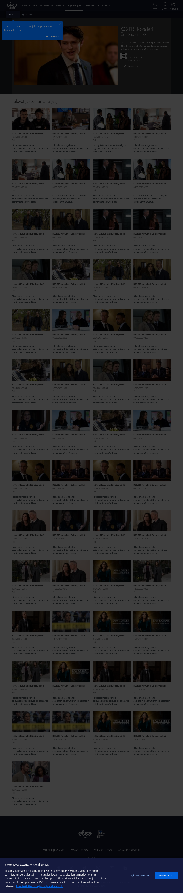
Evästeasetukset (140, 875)
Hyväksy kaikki (166, 875)
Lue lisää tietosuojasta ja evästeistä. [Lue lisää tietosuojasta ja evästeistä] (39, 886)
